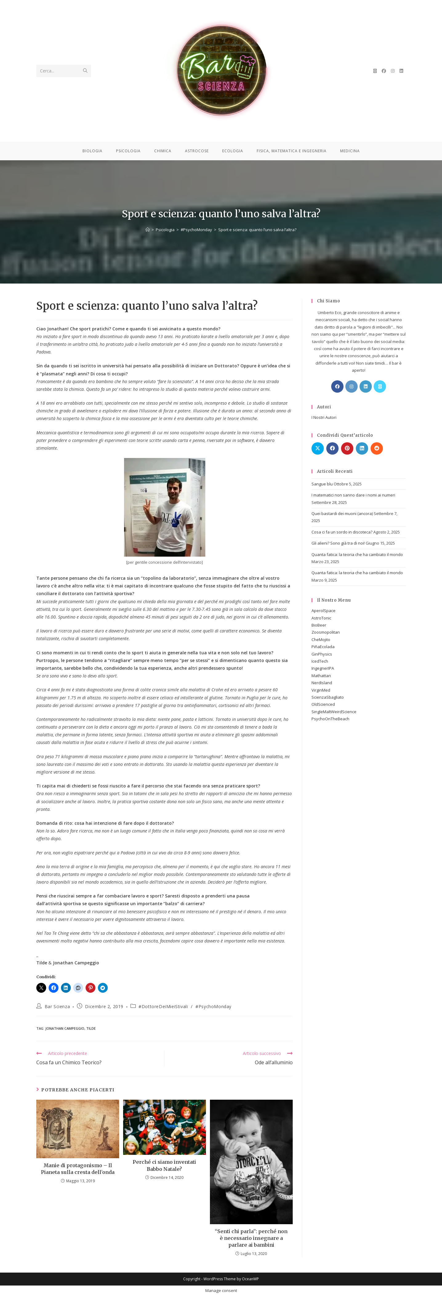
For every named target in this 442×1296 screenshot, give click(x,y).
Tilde (91, 1028)
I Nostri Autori (323, 417)
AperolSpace (323, 610)
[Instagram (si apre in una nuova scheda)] (392, 71)
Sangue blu (322, 484)
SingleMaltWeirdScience (333, 711)
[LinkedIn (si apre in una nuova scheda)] (401, 71)
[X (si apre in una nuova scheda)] (375, 71)
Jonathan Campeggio (64, 1028)
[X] (380, 386)
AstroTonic (321, 618)
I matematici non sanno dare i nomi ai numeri (353, 495)
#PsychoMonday (213, 1006)
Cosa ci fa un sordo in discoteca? (341, 532)
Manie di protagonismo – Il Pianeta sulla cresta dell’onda (78, 1168)
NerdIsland (321, 682)
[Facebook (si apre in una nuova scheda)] (383, 71)
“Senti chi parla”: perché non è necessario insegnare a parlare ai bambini (251, 1238)
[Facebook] (337, 386)
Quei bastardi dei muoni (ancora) (342, 513)
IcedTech (319, 661)
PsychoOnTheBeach (330, 719)
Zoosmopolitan (325, 632)
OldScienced (323, 704)
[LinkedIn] (366, 386)
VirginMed (320, 690)
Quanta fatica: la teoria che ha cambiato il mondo (357, 554)
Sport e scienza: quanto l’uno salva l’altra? (257, 229)
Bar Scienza (57, 1006)
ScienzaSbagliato (327, 697)
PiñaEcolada (323, 646)
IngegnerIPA (322, 668)
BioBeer (318, 625)
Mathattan (321, 675)
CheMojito (320, 639)
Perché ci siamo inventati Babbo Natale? (164, 1165)
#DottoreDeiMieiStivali (163, 1006)
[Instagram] (351, 386)
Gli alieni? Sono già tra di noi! (338, 543)
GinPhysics (321, 654)
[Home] (148, 229)
